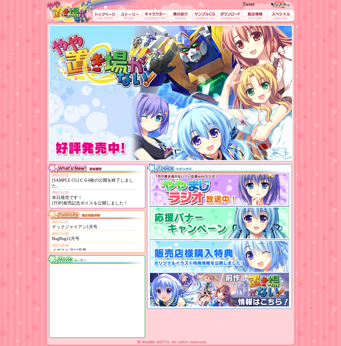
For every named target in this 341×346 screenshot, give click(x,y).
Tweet (249, 4)
